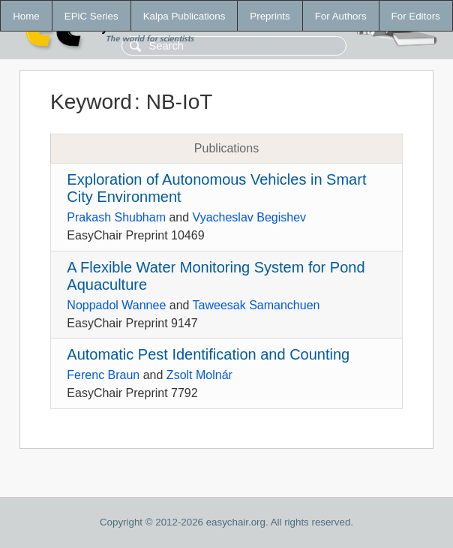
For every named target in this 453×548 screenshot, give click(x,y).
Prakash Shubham (116, 217)
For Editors (416, 16)
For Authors (341, 16)
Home (26, 16)
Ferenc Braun (103, 375)
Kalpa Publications (184, 16)
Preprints (270, 16)
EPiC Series (91, 16)
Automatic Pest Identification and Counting (208, 354)
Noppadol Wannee (116, 305)
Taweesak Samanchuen (256, 305)
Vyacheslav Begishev (250, 217)
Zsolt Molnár (199, 375)
